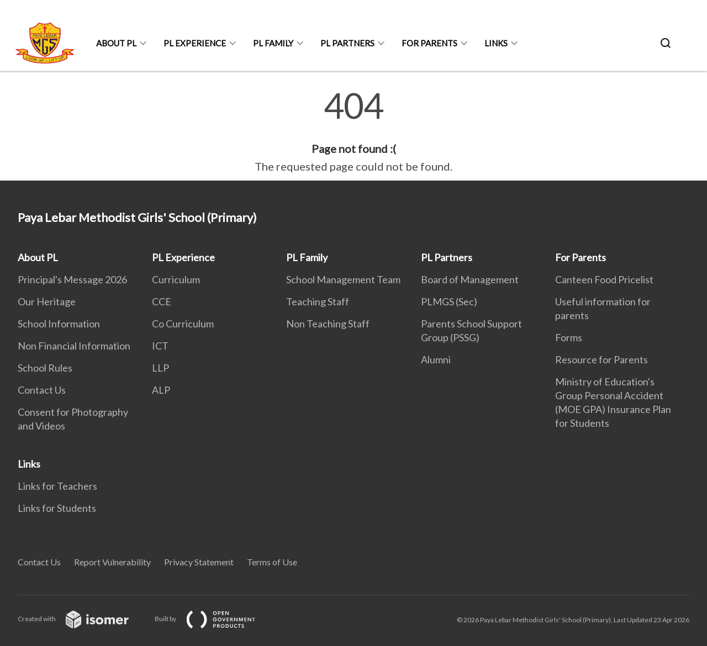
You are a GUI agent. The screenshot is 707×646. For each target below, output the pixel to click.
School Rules (45, 368)
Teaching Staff (317, 301)
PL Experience (194, 43)
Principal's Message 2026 (72, 279)
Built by (214, 619)
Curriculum (176, 279)
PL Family (273, 43)
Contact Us (42, 390)
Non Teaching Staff (328, 323)
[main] (353, 131)
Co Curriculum (183, 323)
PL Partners (347, 43)
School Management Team (343, 279)
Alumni (436, 359)
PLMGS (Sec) (449, 301)
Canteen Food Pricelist (604, 279)
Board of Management (470, 279)
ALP (161, 390)
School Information (59, 323)
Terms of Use (272, 562)
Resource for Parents (601, 359)
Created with (82, 619)
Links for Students (57, 508)
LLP (160, 368)
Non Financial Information (74, 346)
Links (496, 43)
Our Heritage (47, 301)
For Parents (429, 43)
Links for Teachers (57, 486)
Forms (568, 337)
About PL (116, 43)
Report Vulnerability (112, 562)
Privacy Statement (199, 562)
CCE (161, 301)
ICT (160, 346)
